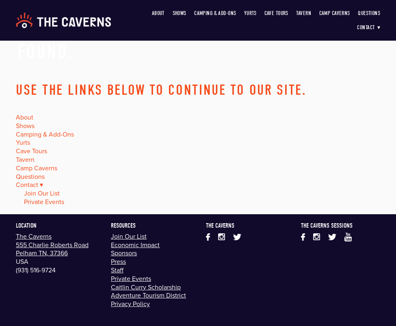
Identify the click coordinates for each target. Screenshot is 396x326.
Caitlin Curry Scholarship (146, 287)
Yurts (250, 13)
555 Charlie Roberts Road (52, 244)
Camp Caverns (334, 13)
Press (118, 261)
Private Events (44, 201)
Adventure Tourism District (148, 295)
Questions (369, 13)
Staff (117, 269)
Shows (179, 13)
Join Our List (42, 193)
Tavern (303, 13)
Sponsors (124, 252)
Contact (368, 27)
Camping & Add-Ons (215, 13)
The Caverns (34, 236)
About (158, 13)
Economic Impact (135, 244)
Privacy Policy (130, 303)
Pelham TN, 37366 (42, 252)
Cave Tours (276, 13)
